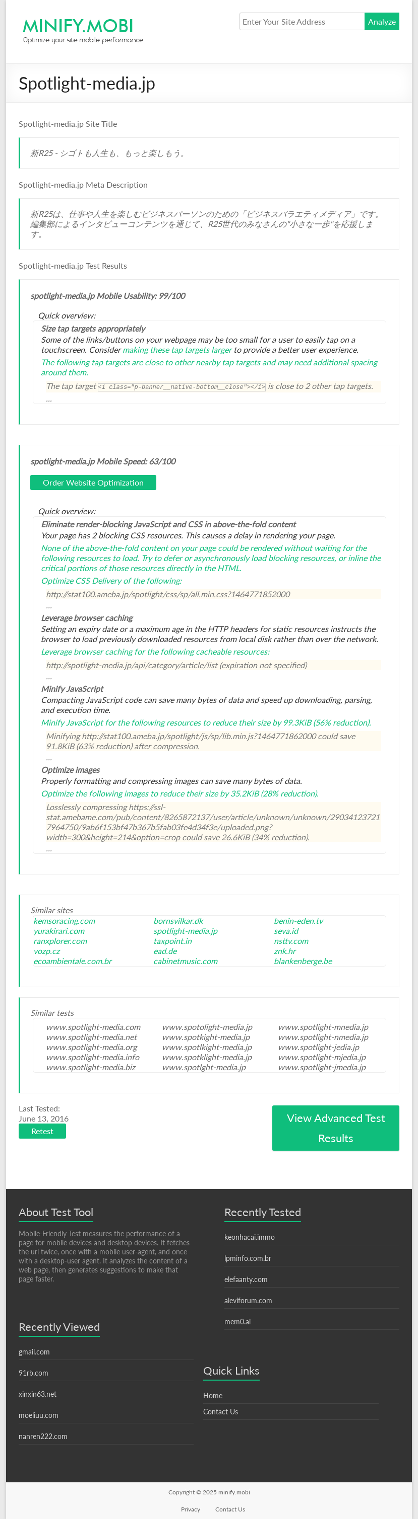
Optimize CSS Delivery (81, 580)
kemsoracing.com (64, 920)
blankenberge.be (303, 961)
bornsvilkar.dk (178, 920)
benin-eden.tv (298, 920)
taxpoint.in (172, 940)
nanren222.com (43, 1436)
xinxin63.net (37, 1394)
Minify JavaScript (72, 722)
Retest (42, 1131)
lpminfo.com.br (247, 1258)
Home (212, 1395)
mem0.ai (237, 1321)
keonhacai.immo (249, 1237)
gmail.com (34, 1351)
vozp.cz (46, 950)
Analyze (382, 21)
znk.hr (284, 950)
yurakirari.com (58, 930)
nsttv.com (291, 940)
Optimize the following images (94, 793)
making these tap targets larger (177, 349)
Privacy (190, 1509)
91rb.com (33, 1373)
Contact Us (220, 1411)
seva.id (286, 930)
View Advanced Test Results (336, 1128)
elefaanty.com (246, 1279)
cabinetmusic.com (185, 961)
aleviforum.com (248, 1300)
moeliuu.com (38, 1415)
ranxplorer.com (60, 940)
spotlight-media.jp (185, 930)
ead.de (164, 950)
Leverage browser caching (86, 651)
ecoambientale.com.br (72, 961)
